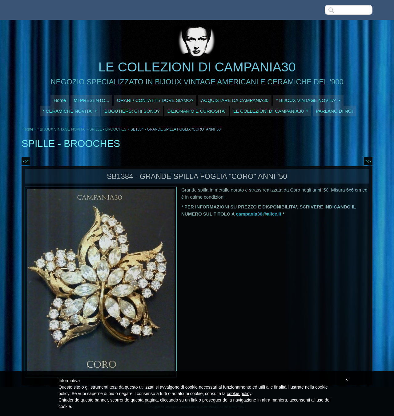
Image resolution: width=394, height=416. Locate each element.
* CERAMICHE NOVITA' (70, 111)
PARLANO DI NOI (334, 111)
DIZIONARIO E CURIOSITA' (196, 111)
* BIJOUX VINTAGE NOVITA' (308, 100)
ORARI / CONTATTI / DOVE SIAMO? (155, 100)
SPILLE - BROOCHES (108, 129)
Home (60, 100)
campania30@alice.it (258, 213)
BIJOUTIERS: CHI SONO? (131, 111)
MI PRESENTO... (91, 100)
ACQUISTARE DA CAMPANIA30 (234, 100)
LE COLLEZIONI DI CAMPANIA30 (197, 67)
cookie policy (239, 393)
